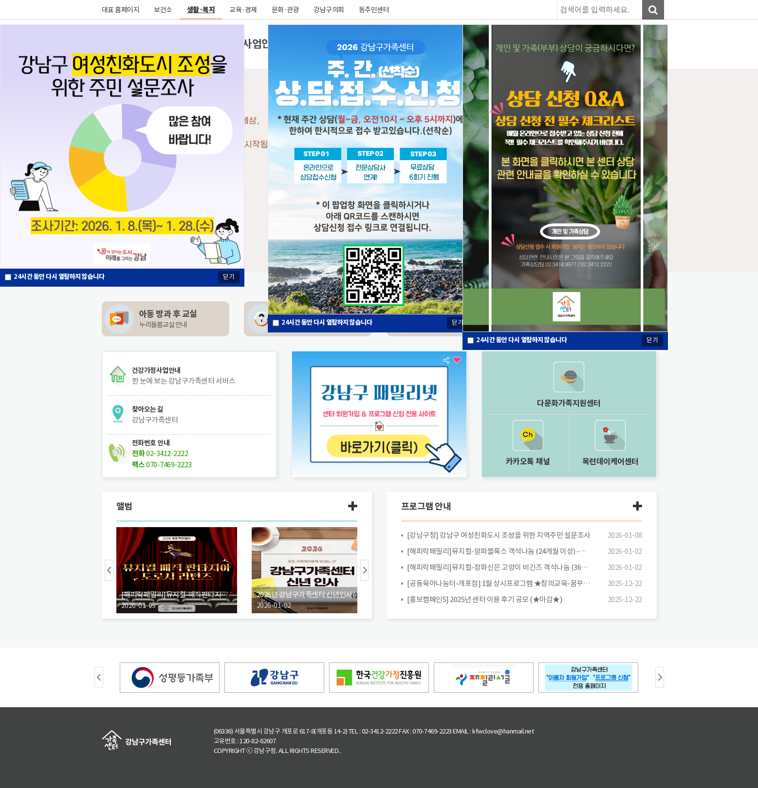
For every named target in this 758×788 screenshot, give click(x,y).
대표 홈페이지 (121, 9)
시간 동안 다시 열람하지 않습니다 (326, 322)
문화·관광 (285, 9)
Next (364, 570)
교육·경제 (243, 9)
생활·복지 (201, 9)
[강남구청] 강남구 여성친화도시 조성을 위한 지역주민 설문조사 (499, 535)
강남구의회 (329, 9)
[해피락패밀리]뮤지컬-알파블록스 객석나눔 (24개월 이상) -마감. (499, 551)
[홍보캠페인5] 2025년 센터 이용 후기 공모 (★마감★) (484, 599)
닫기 (457, 322)
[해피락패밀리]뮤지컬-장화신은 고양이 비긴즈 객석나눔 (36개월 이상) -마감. (499, 567)
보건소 (163, 9)
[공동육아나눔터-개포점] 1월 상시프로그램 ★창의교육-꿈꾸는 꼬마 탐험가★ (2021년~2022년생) (499, 583)
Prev (109, 570)
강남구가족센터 (155, 419)
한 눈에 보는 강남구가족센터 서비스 (184, 380)
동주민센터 (374, 9)
